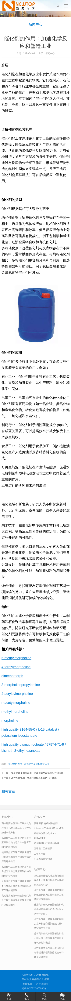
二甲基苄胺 (39, 854)
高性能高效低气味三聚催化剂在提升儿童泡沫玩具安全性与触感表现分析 (16, 828)
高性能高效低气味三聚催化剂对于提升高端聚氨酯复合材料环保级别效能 (16, 900)
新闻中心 (35, 24)
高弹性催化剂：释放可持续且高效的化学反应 (34, 777)
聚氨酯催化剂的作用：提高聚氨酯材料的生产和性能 (37, 773)
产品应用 (39, 816)
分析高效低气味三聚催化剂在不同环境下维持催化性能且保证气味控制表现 (16, 886)
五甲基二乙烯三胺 (43, 848)
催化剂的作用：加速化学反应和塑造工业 (28, 764)
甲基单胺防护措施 (43, 859)
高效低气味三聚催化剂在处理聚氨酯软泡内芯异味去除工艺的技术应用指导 (16, 842)
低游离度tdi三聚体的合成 (46, 843)
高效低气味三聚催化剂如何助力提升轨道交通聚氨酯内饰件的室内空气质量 (16, 871)
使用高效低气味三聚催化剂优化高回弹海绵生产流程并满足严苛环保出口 (16, 857)
